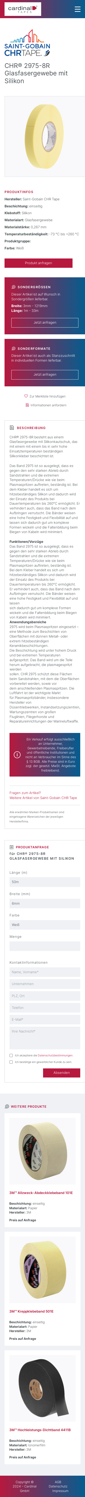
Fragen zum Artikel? (25, 793)
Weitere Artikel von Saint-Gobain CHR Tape (43, 798)
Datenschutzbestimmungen (55, 1055)
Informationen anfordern (48, 405)
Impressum (60, 1491)
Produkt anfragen (38, 263)
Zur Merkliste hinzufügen (47, 396)
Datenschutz (58, 1486)
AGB (58, 1482)
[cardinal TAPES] (23, 9)
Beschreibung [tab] (31, 428)
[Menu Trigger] (77, 9)
